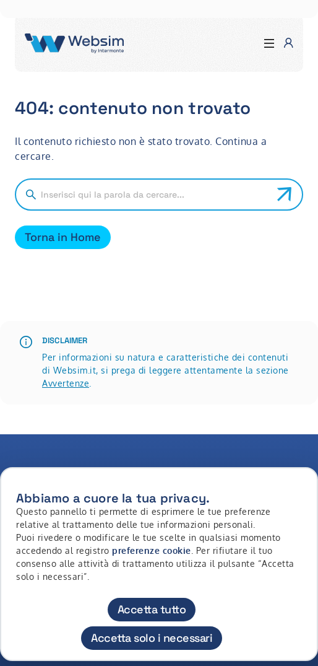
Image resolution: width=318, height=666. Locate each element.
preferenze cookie (151, 550)
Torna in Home (63, 237)
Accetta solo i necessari (151, 638)
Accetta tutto (152, 609)
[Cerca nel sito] (154, 194)
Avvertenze (65, 383)
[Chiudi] (301, 488)
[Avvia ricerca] (284, 194)
